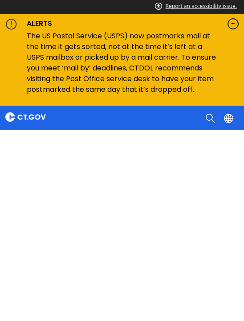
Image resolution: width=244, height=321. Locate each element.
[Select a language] (229, 117)
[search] (211, 117)
